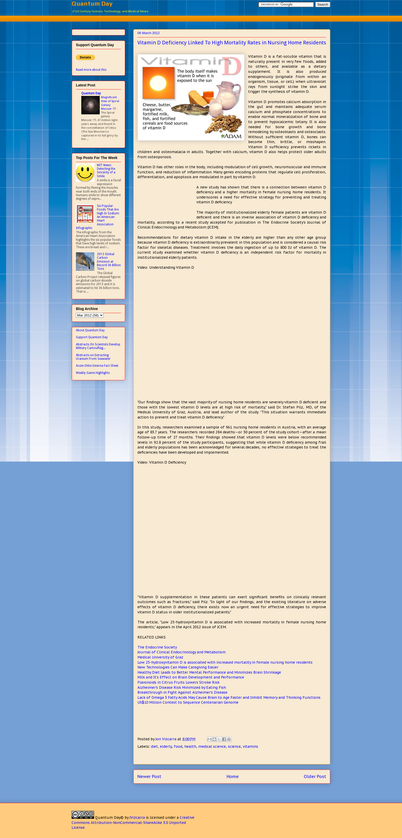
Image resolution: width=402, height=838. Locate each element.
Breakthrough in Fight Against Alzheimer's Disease (182, 692)
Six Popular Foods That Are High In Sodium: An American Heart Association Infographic (97, 217)
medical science (212, 746)
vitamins (250, 746)
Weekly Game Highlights (93, 373)
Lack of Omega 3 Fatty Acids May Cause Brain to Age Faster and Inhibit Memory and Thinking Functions (228, 697)
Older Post (315, 776)
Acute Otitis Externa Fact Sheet (97, 365)
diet (154, 746)
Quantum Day (92, 3)
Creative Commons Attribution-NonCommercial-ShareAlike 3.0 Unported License (133, 822)
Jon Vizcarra (166, 739)
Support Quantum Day (92, 337)
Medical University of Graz (160, 657)
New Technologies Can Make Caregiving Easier (177, 667)
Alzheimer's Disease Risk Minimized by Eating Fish (181, 687)
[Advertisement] (201, 18)
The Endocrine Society (157, 647)
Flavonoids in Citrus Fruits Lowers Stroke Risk (178, 682)
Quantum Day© (109, 817)
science (234, 746)
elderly (166, 746)
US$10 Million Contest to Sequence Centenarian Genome (187, 702)
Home (233, 776)
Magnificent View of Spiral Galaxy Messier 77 (110, 102)
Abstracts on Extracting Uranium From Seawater (93, 357)
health (190, 746)
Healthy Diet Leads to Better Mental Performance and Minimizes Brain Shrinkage (209, 672)
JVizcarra (137, 817)
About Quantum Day (90, 330)
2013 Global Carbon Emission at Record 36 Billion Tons (109, 261)
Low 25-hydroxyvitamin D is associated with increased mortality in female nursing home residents (225, 662)
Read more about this (91, 70)
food (178, 746)
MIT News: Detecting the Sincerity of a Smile (106, 170)
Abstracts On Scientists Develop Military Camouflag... (98, 346)
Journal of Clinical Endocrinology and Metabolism (181, 652)
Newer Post (149, 776)
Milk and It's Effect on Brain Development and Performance (190, 677)
